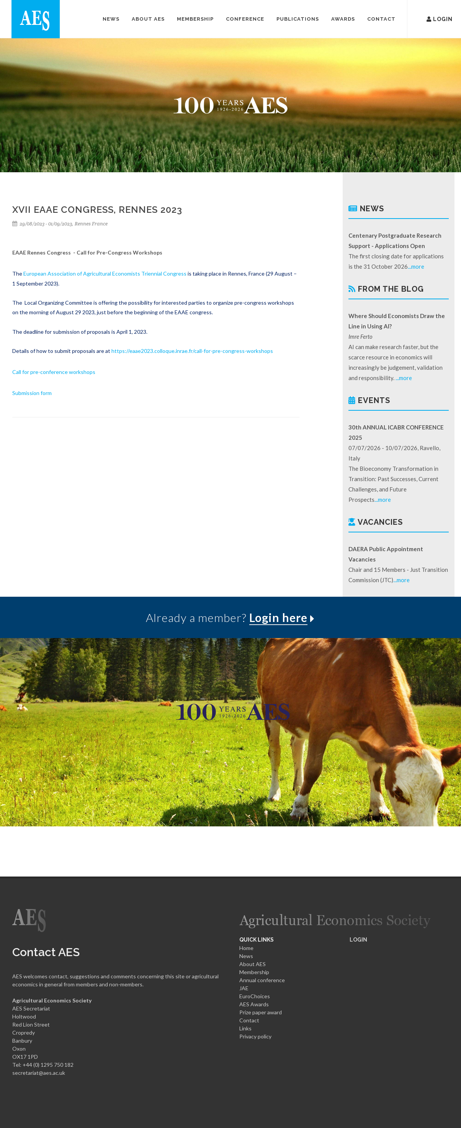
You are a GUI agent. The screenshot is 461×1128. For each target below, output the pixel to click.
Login (429, 18)
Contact (249, 1020)
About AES (252, 964)
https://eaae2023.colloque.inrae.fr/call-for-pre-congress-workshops (192, 351)
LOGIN (358, 940)
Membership (254, 972)
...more (416, 266)
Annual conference (262, 980)
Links (245, 1028)
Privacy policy (255, 1036)
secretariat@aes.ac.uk (38, 1072)
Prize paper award (260, 1012)
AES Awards (254, 1004)
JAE (243, 988)
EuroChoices (254, 996)
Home (246, 948)
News (246, 956)
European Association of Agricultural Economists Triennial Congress (104, 273)
